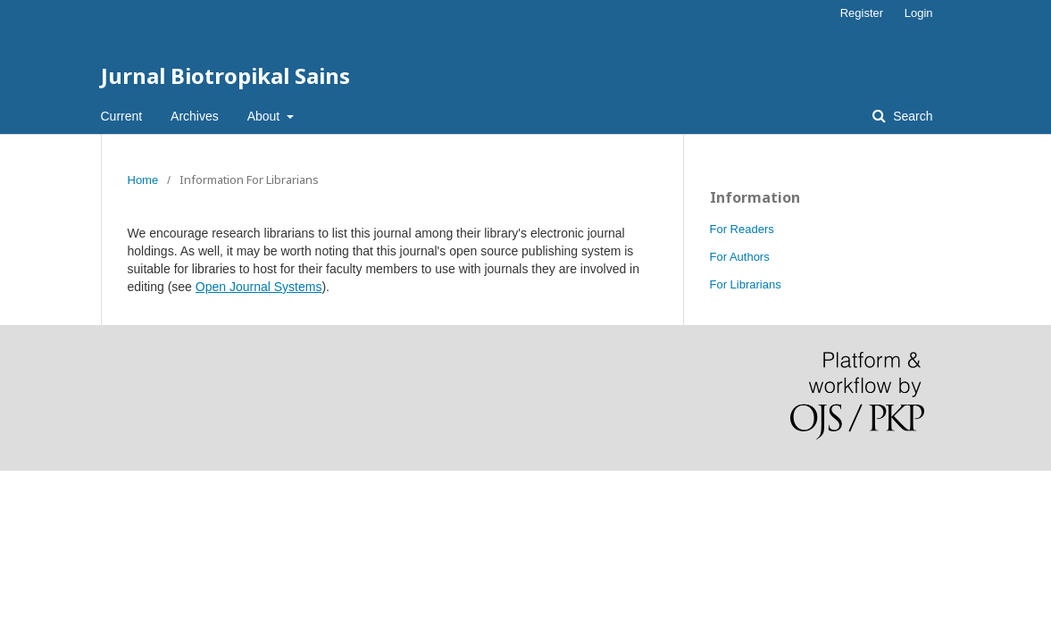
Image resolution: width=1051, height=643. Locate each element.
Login (919, 13)
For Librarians (745, 284)
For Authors (740, 256)
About (265, 116)
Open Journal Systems (259, 287)
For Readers (742, 229)
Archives (195, 116)
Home (143, 180)
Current (122, 116)
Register (861, 13)
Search (910, 116)
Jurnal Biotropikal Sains (225, 75)
